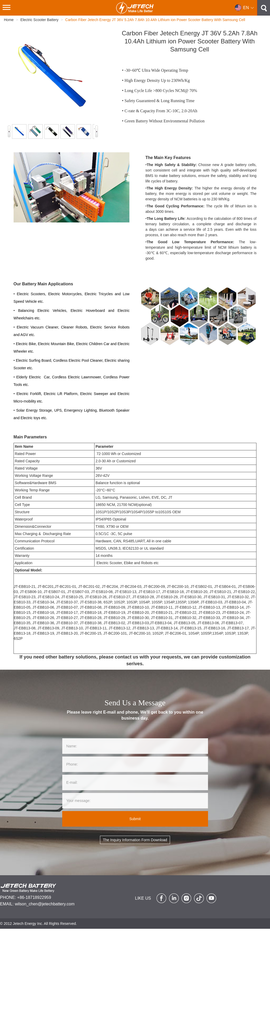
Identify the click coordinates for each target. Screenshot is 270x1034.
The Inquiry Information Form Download (135, 840)
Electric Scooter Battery (39, 20)
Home (9, 20)
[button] (244, 8)
